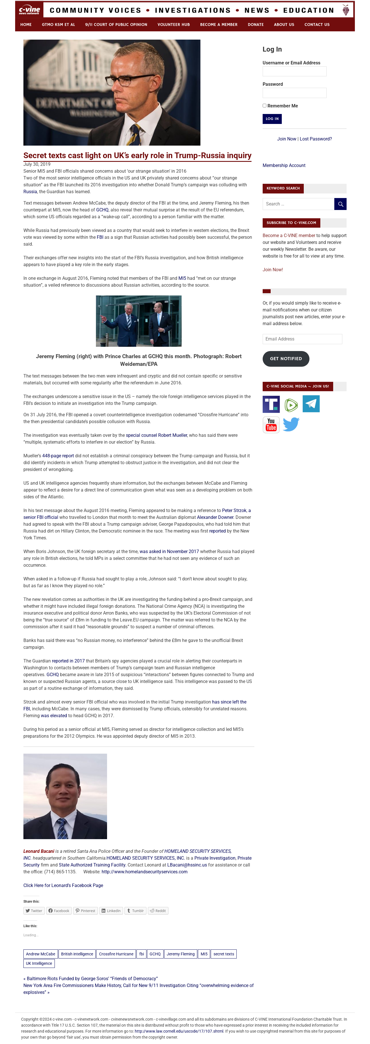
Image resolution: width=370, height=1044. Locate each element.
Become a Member (219, 24)
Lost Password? (316, 139)
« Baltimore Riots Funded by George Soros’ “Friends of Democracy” (90, 978)
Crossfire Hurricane (116, 954)
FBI (100, 237)
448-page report (58, 455)
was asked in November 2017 (169, 551)
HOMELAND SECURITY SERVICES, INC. (145, 858)
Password (273, 84)
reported (218, 531)
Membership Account (284, 165)
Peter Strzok (234, 510)
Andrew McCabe (40, 954)
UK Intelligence (39, 963)
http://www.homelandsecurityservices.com (145, 871)
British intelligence (77, 954)
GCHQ (102, 210)
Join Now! (273, 269)
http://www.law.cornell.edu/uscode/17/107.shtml (179, 1031)
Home (26, 24)
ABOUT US (284, 24)
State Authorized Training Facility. (93, 865)
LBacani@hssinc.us (187, 865)
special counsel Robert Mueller (156, 435)
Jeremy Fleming (181, 954)
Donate (256, 24)
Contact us (317, 24)
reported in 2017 (68, 661)
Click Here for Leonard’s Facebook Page (63, 885)
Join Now (286, 139)
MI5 (182, 278)
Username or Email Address (291, 63)
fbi (141, 954)
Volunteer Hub (174, 24)
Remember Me (280, 106)
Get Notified (286, 359)
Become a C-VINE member (289, 235)
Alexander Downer (215, 517)
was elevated (54, 715)
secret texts (224, 954)
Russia (30, 191)
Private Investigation (215, 858)
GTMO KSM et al (58, 24)
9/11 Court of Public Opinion (116, 24)
